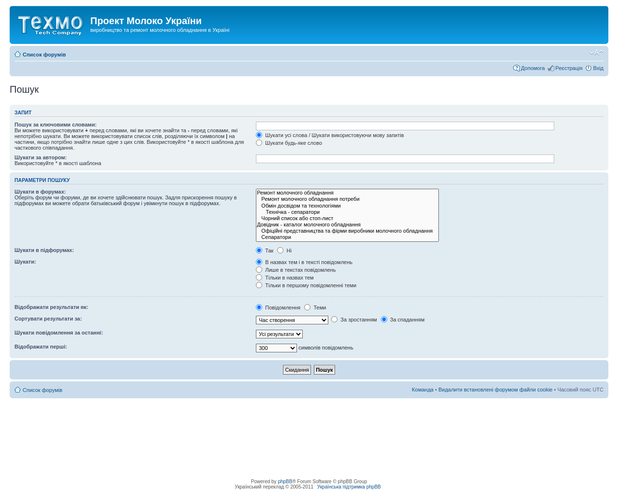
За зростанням (354, 319)
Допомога (533, 68)
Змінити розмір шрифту (597, 52)
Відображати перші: (40, 346)
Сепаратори (347, 237)
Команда (423, 389)
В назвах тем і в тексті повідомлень (304, 262)
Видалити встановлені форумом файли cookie (495, 389)
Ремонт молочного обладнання (347, 193)
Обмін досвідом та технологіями (347, 206)
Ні (284, 250)
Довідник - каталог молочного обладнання (347, 225)
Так (264, 250)
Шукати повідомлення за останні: (58, 332)
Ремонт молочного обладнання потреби (347, 199)
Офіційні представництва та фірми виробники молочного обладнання (347, 231)
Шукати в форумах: (40, 192)
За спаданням (403, 319)
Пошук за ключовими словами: (55, 124)
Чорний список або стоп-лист (347, 218)
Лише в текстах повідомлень (296, 270)
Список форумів (44, 54)
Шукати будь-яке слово (289, 143)
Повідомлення (278, 307)
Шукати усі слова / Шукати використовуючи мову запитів (330, 135)
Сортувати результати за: (48, 318)
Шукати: (25, 262)
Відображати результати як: (51, 307)
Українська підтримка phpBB (349, 486)
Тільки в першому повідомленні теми (306, 285)
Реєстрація (568, 68)
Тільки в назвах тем (284, 277)
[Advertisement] (309, 420)
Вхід (598, 68)
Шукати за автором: (40, 157)
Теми (315, 307)
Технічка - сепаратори (347, 212)
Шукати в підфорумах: (44, 250)
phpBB (285, 481)
